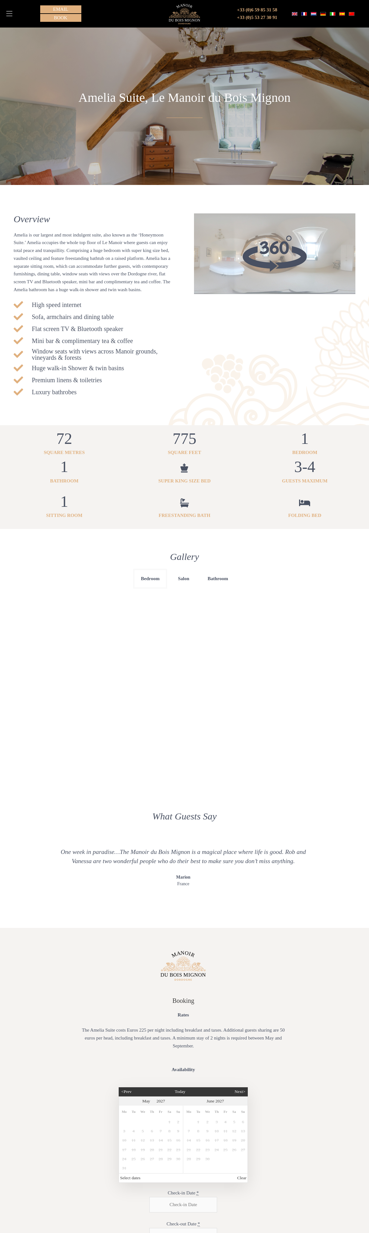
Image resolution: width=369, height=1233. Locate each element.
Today (180, 1038)
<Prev (126, 1038)
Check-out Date (183, 1171)
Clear (242, 1124)
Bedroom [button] (150, 578)
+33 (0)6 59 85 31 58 (257, 9)
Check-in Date (183, 1140)
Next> (240, 1038)
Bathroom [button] (218, 578)
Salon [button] (183, 578)
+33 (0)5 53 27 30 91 (257, 17)
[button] (9, 13)
